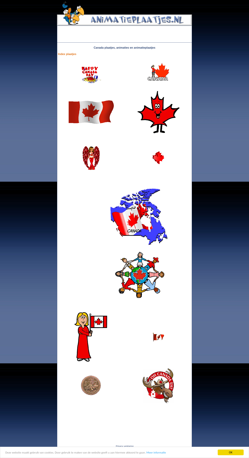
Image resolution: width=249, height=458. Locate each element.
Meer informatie (156, 452)
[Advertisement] (124, 34)
